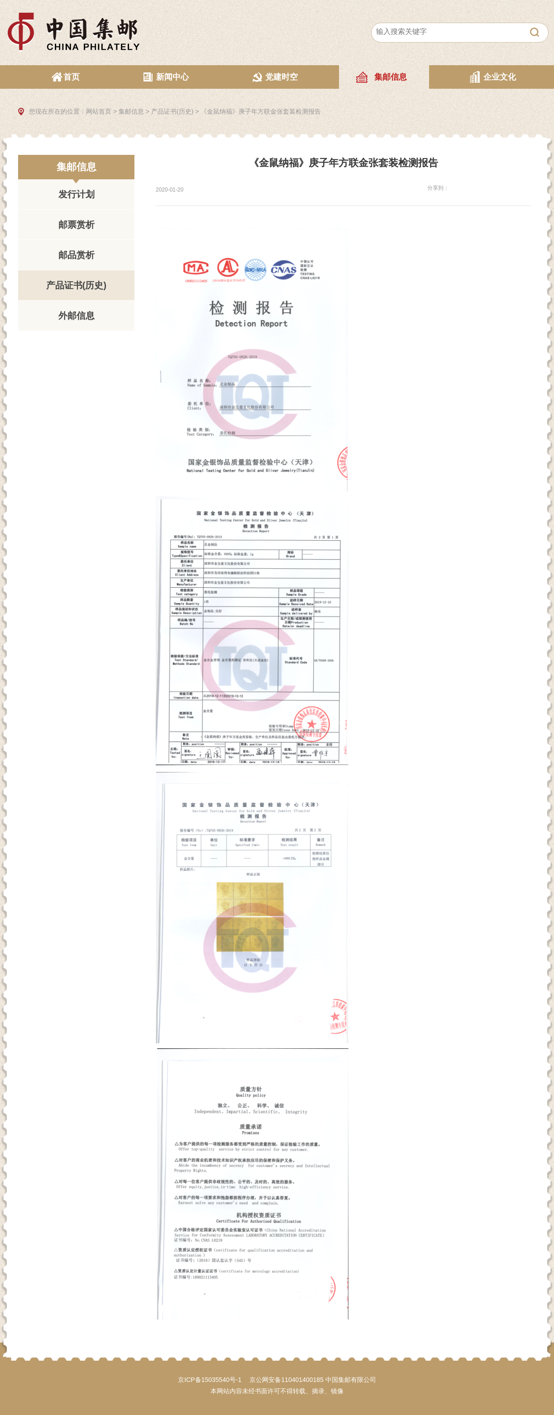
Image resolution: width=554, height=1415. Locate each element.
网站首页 (98, 111)
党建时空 (281, 77)
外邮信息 (76, 316)
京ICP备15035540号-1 (209, 1379)
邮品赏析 (76, 255)
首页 (71, 77)
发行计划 (76, 194)
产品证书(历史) (172, 111)
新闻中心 (172, 77)
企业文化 (499, 77)
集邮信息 (390, 77)
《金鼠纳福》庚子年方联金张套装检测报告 (261, 111)
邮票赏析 (76, 225)
